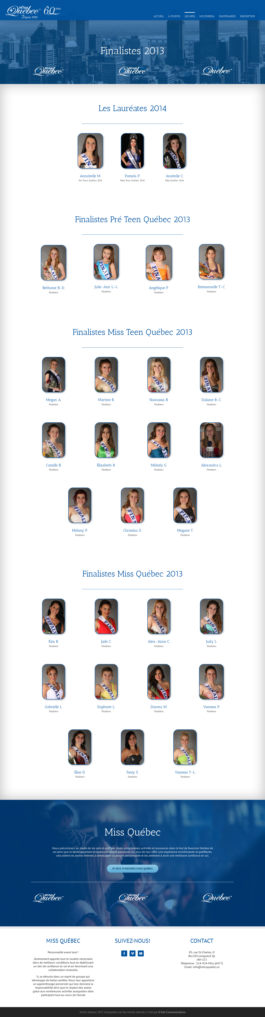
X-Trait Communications (172, 1012)
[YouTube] (141, 953)
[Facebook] (124, 953)
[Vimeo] (132, 953)
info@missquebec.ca (206, 967)
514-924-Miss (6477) (209, 963)
